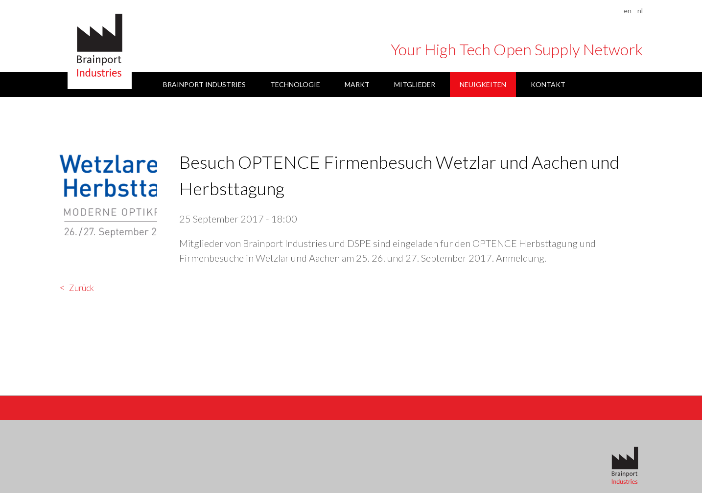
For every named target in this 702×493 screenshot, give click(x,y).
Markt (357, 84)
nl (640, 10)
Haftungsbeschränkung (395, 109)
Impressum (304, 109)
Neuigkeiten (483, 84)
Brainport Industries (204, 84)
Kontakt (548, 84)
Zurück (84, 287)
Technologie (295, 84)
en (628, 10)
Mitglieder (414, 84)
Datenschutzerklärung (214, 109)
